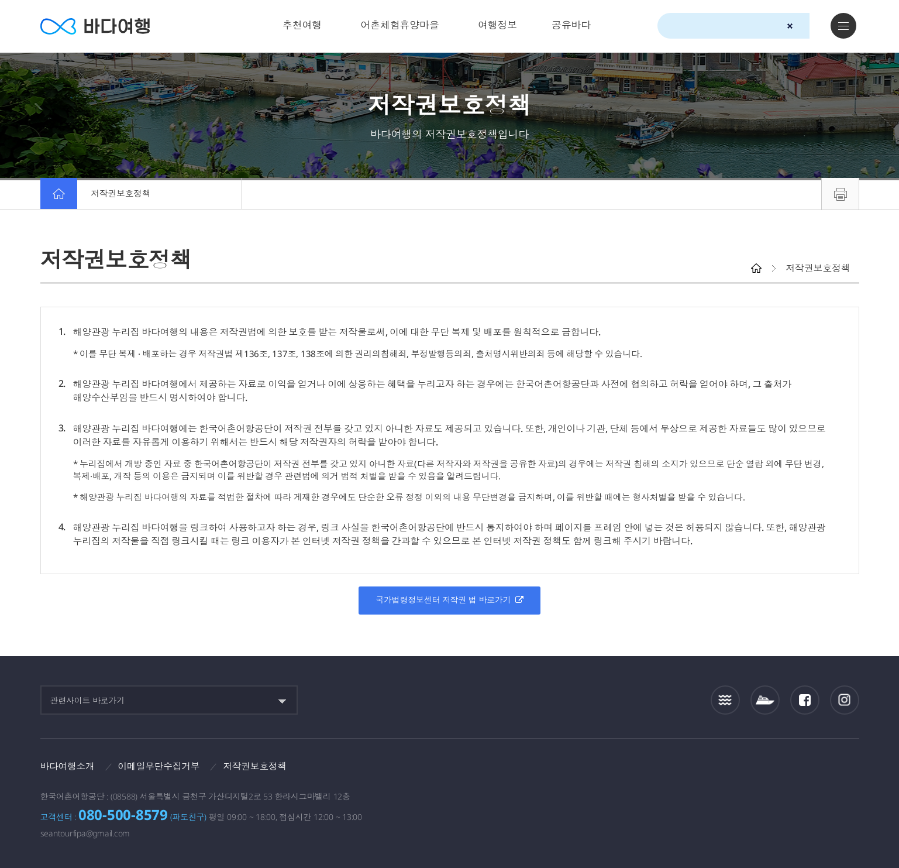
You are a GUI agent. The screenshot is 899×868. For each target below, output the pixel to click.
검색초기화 (790, 26)
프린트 (840, 194)
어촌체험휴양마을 (399, 25)
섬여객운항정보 (765, 700)
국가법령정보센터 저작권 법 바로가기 (449, 599)
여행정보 (497, 25)
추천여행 (302, 25)
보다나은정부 (651, 769)
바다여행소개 (68, 766)
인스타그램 (844, 700)
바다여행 (96, 26)
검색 (811, 26)
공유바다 (571, 25)
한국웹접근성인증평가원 (845, 769)
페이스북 (805, 700)
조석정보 (725, 700)
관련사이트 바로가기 (87, 700)
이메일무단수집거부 (160, 766)
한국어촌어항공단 (791, 769)
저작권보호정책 (122, 194)
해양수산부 (718, 770)
